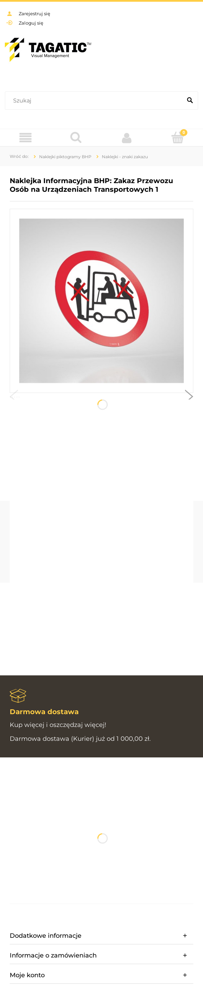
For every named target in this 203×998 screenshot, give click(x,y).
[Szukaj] (190, 101)
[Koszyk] (178, 137)
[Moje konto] (127, 137)
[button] (14, 398)
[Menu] (25, 138)
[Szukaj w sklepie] (95, 100)
